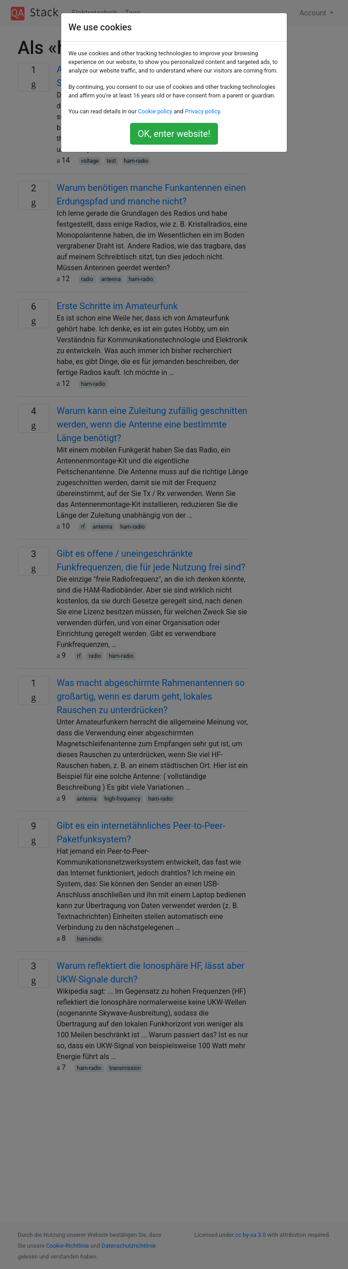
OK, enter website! (174, 133)
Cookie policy (155, 111)
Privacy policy (202, 111)
